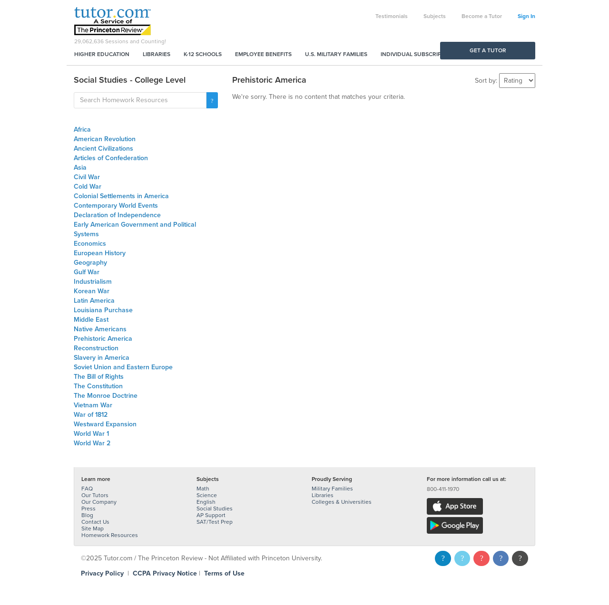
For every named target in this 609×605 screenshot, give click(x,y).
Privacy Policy (102, 573)
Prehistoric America (103, 339)
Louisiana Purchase (103, 310)
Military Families (332, 488)
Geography (90, 263)
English (206, 502)
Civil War (87, 177)
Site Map (92, 528)
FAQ (87, 488)
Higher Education (101, 54)
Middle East (91, 320)
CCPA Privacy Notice (165, 573)
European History (100, 253)
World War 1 (91, 434)
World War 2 (92, 443)
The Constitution (98, 386)
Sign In (526, 16)
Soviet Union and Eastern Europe (123, 367)
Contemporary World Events (116, 206)
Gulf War (86, 272)
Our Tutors (94, 495)
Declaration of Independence (117, 215)
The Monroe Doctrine (106, 396)
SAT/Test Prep (214, 522)
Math (202, 488)
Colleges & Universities (342, 502)
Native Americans (100, 329)
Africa (82, 129)
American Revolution (105, 139)
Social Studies (214, 508)
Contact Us (95, 522)
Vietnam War (93, 405)
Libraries (156, 54)
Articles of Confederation (111, 158)
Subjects (434, 16)
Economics (90, 244)
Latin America (94, 301)
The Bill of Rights (99, 377)
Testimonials (391, 16)
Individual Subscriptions (419, 54)
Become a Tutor (482, 16)
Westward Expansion (105, 424)
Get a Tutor (488, 50)
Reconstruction (96, 348)
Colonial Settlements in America (121, 196)
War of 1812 (91, 415)
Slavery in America (101, 358)
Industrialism (93, 282)
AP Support (211, 515)
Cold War (87, 186)
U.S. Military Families (336, 54)
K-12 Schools (203, 54)
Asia (80, 167)
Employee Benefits (263, 54)
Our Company (99, 502)
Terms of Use (224, 573)
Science (206, 495)
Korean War (91, 291)
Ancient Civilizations (103, 148)
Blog (87, 515)
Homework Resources (109, 535)
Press (88, 508)
